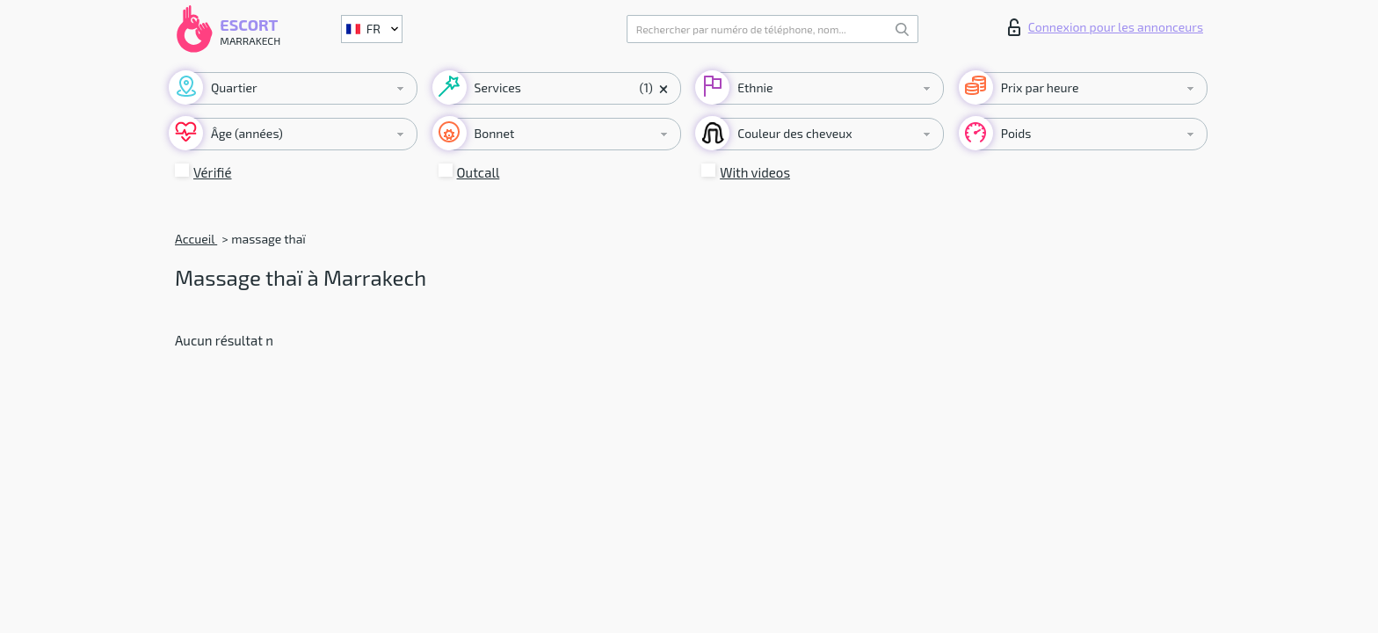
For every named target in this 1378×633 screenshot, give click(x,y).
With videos (755, 172)
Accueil (196, 238)
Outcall (478, 172)
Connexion (1105, 27)
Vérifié (212, 172)
